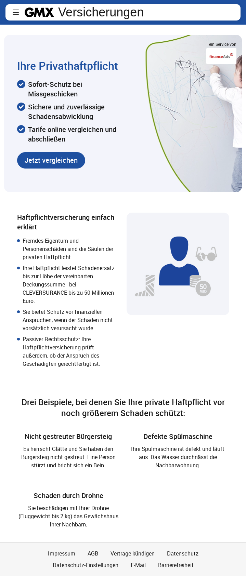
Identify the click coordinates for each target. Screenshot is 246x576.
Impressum (61, 553)
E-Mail (138, 565)
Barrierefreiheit (176, 565)
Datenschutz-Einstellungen (85, 565)
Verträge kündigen (133, 553)
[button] (15, 12)
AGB (93, 553)
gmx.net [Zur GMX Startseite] (39, 12)
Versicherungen (101, 12)
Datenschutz (182, 553)
